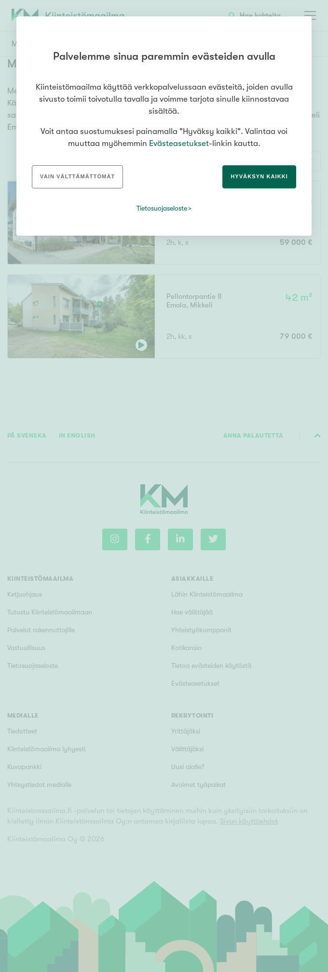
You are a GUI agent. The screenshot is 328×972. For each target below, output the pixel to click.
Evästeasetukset (179, 143)
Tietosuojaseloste (162, 208)
